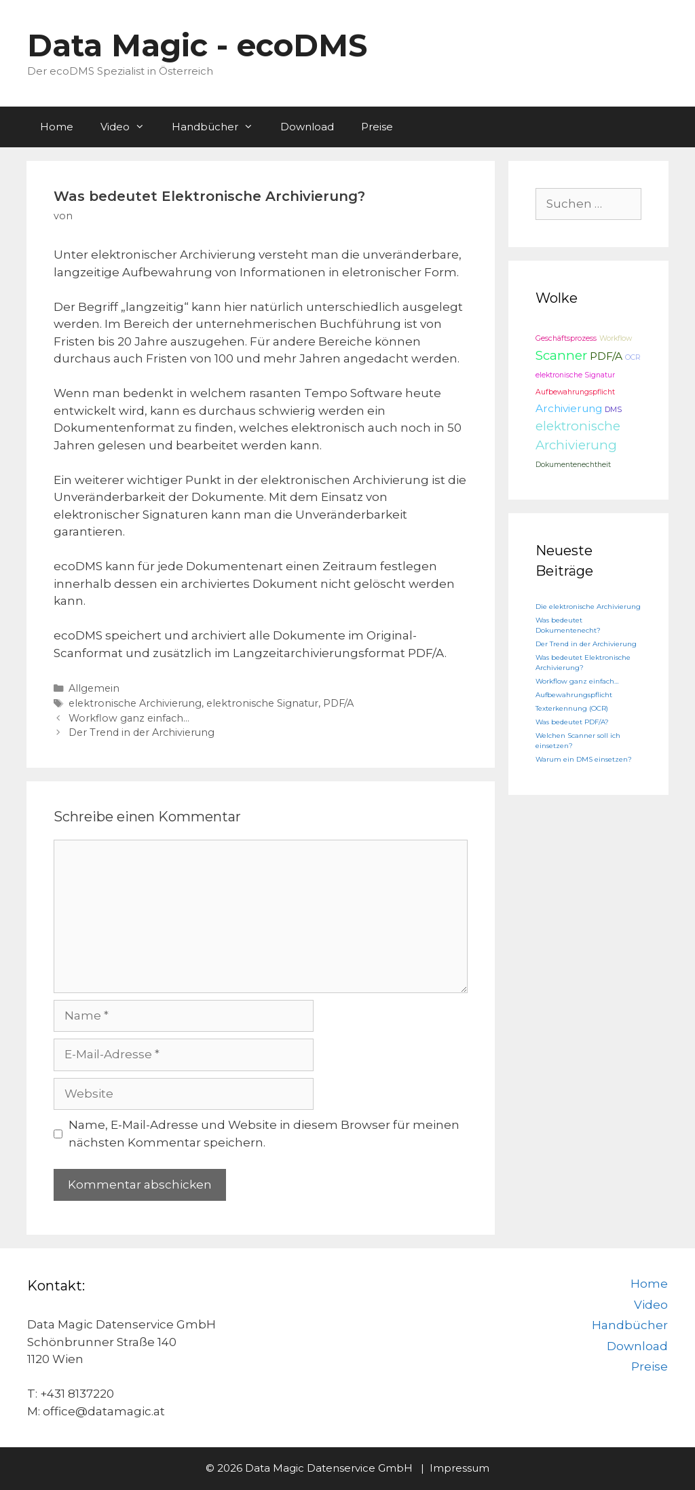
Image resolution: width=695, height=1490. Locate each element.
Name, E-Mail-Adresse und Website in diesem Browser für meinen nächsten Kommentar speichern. (264, 1133)
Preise (377, 126)
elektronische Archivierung (135, 703)
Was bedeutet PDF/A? (572, 722)
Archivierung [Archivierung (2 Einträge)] (569, 408)
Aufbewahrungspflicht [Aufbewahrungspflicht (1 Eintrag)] (575, 392)
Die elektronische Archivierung (588, 606)
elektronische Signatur (262, 703)
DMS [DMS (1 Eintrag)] (613, 409)
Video (129, 127)
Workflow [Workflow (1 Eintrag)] (615, 338)
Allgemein (94, 688)
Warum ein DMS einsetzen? (584, 759)
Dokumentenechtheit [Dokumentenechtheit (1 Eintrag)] (573, 464)
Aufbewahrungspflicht (574, 694)
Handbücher (219, 127)
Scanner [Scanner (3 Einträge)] (561, 355)
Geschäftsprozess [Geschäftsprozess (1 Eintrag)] (566, 338)
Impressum (459, 1467)
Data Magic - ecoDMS (197, 45)
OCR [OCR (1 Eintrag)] (633, 357)
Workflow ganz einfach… (129, 718)
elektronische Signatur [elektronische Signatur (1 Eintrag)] (575, 375)
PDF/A (338, 703)
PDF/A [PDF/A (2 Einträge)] (606, 356)
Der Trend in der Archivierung (141, 732)
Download (307, 126)
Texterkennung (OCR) (572, 708)
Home (56, 126)
